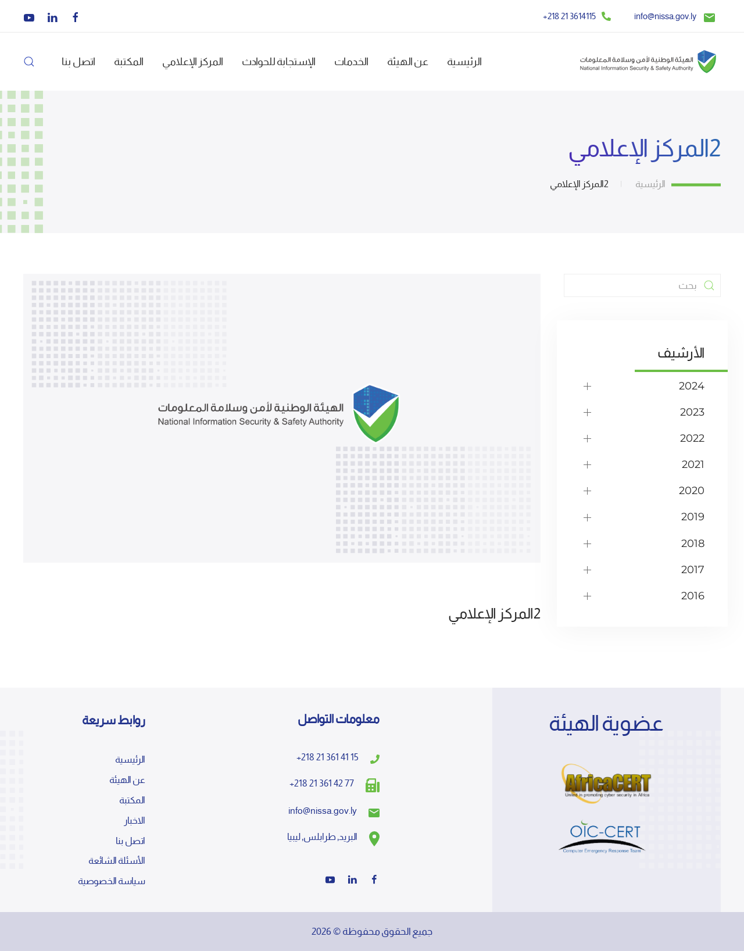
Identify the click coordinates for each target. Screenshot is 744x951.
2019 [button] (692, 516)
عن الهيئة (127, 779)
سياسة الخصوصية (111, 881)
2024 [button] (691, 386)
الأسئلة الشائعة (116, 860)
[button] (29, 62)
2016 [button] (692, 595)
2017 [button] (692, 569)
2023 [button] (692, 412)
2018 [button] (692, 543)
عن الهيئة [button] (407, 61)
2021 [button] (693, 464)
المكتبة (129, 61)
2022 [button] (692, 438)
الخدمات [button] (351, 61)
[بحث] (642, 285)
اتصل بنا (78, 61)
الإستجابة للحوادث (279, 61)
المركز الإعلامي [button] (192, 61)
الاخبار (134, 820)
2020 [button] (691, 490)
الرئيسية (464, 61)
